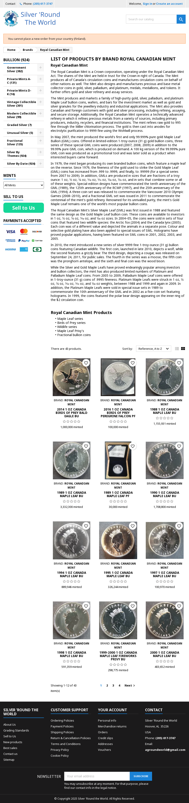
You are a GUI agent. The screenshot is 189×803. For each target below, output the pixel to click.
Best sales (10, 748)
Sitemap (8, 760)
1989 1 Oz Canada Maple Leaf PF (118, 494)
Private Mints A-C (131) (19, 81)
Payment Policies (62, 726)
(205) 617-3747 (42, 4)
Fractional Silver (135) (15, 142)
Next (130, 685)
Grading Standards (16, 730)
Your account (112, 709)
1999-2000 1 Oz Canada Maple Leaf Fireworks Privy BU (118, 655)
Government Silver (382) (16, 69)
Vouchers (104, 750)
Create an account (169, 4)
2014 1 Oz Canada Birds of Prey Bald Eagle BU (71, 412)
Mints (9, 175)
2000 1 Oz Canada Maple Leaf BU (164, 654)
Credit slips (105, 738)
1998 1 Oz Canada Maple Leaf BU (71, 654)
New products (12, 742)
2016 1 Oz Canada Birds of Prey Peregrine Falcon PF (118, 412)
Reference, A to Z (154, 349)
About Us (9, 724)
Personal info (107, 720)
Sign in (147, 4)
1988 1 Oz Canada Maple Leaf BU (164, 411)
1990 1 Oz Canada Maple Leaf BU (164, 494)
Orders (103, 732)
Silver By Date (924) (21, 163)
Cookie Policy (60, 756)
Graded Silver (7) (19, 125)
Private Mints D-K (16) (19, 92)
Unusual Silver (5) (20, 133)
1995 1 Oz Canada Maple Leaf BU (118, 574)
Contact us (10, 754)
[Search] (156, 19)
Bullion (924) (16, 59)
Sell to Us (9, 736)
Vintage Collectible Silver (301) (21, 104)
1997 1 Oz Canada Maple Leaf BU (164, 574)
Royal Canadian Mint (69, 65)
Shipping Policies (62, 732)
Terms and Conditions (66, 744)
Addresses (105, 744)
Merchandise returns (112, 726)
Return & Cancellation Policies (71, 738)
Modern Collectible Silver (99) (21, 115)
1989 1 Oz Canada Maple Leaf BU (71, 494)
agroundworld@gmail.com (165, 750)
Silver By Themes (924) (17, 154)
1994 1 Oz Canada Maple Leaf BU (71, 574)
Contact (10, 4)
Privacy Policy (60, 750)
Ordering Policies (62, 720)
